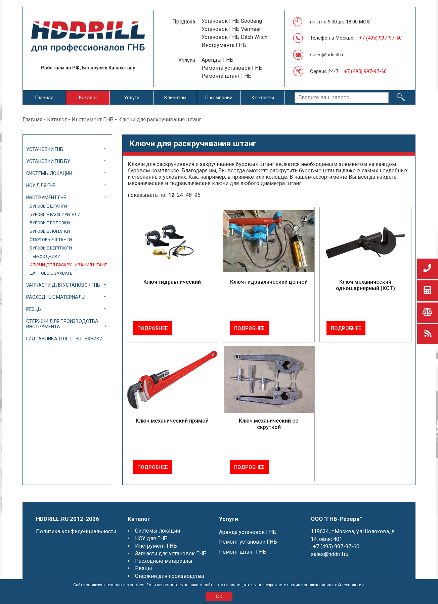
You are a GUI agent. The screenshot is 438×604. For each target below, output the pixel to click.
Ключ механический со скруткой (269, 417)
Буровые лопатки (50, 231)
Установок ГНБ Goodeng (232, 21)
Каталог (88, 98)
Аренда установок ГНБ (247, 519)
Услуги (131, 98)
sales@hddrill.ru (327, 55)
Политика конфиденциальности (76, 518)
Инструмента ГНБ (224, 45)
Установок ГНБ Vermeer (231, 29)
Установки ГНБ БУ (48, 161)
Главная (44, 98)
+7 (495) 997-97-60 (380, 38)
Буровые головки (50, 222)
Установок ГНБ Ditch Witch (234, 37)
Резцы (34, 309)
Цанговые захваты (52, 273)
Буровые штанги (48, 206)
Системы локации (49, 173)
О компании (218, 98)
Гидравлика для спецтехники (64, 338)
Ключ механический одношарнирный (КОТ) (365, 285)
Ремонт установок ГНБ (248, 529)
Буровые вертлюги (51, 248)
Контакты (262, 98)
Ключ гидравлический (172, 282)
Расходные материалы (55, 297)
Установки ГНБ (44, 149)
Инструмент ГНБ (93, 119)
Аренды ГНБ (217, 60)
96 (197, 195)
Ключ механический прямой (172, 414)
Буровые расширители (55, 214)
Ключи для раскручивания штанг (68, 264)
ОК (219, 596)
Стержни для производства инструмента (62, 324)
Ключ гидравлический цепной (269, 282)
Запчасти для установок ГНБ (63, 285)
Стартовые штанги (51, 239)
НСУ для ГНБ (41, 185)
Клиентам (175, 98)
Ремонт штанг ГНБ (242, 539)
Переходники (45, 256)
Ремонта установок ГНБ (232, 68)
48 (189, 195)
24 (180, 195)
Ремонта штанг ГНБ (227, 76)
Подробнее (192, 322)
